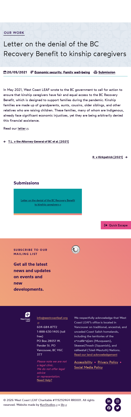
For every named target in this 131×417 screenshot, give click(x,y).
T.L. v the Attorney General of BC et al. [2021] (38, 141)
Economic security (47, 72)
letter (22, 128)
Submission (106, 72)
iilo (62, 404)
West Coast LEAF (29, 11)
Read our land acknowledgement (95, 354)
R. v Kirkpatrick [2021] (107, 157)
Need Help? (44, 380)
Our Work (14, 33)
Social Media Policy (88, 367)
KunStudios (47, 404)
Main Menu (125, 9)
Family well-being (76, 72)
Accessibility (83, 362)
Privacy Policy (108, 362)
